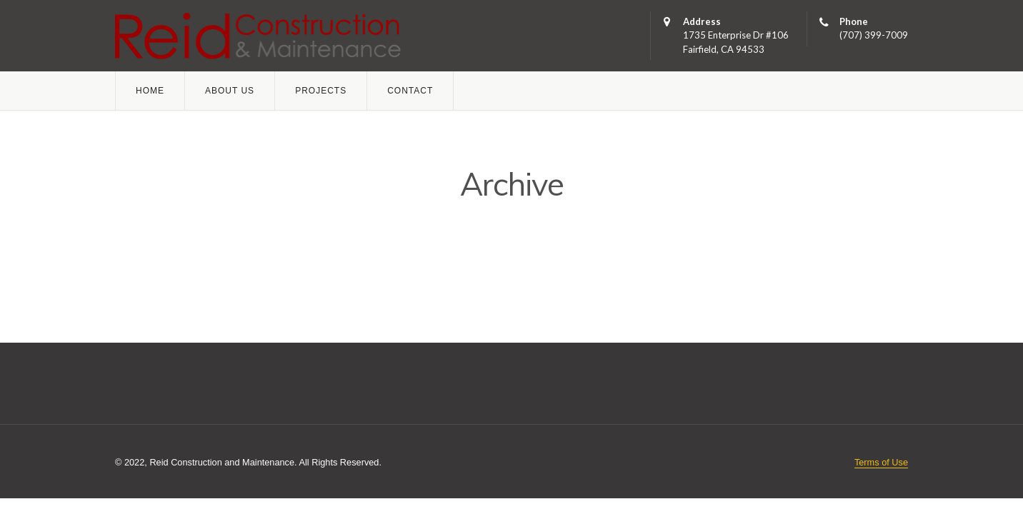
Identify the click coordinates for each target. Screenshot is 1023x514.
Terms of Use (881, 462)
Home (150, 91)
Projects (320, 91)
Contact (410, 91)
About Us (229, 91)
